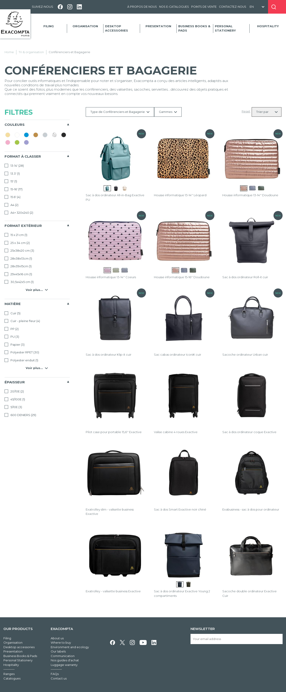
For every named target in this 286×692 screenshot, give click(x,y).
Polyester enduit (21, 360)
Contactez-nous (232, 6)
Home (9, 52)
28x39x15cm (18, 266)
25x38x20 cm (19, 250)
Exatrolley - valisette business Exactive (113, 591)
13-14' (14, 165)
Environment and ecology (70, 647)
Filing (48, 26)
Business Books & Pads (194, 28)
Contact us (59, 678)
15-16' (14, 189)
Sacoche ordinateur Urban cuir (245, 354)
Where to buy (61, 642)
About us (57, 638)
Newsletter (203, 629)
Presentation (158, 26)
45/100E (15, 399)
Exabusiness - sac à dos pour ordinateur (250, 509)
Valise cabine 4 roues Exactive (176, 432)
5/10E (13, 407)
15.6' (12, 197)
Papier (15, 344)
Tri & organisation (31, 52)
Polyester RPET (22, 352)
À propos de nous (142, 6)
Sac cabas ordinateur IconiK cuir (177, 354)
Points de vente (204, 6)
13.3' (12, 173)
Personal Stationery (225, 28)
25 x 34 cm (17, 243)
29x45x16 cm (18, 274)
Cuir (12, 313)
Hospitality (268, 26)
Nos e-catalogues (174, 6)
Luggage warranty (64, 665)
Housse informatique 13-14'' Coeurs (111, 277)
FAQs (55, 674)
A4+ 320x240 (19, 212)
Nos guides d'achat (65, 660)
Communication (63, 656)
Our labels (58, 651)
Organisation (85, 26)
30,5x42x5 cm (19, 282)
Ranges (9, 674)
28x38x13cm (18, 258)
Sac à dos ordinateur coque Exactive (249, 432)
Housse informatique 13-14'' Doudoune (250, 195)
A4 (11, 205)
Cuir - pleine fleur (22, 321)
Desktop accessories (116, 28)
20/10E (14, 391)
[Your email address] (237, 639)
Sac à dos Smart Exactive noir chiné (180, 509)
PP (12, 329)
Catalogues (11, 678)
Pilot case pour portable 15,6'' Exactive (114, 432)
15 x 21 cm (16, 235)
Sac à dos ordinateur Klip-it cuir (108, 354)
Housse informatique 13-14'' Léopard (180, 195)
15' (11, 181)
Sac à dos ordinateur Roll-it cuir (245, 277)
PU (12, 336)
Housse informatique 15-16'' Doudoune (182, 277)
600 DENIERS (20, 415)
